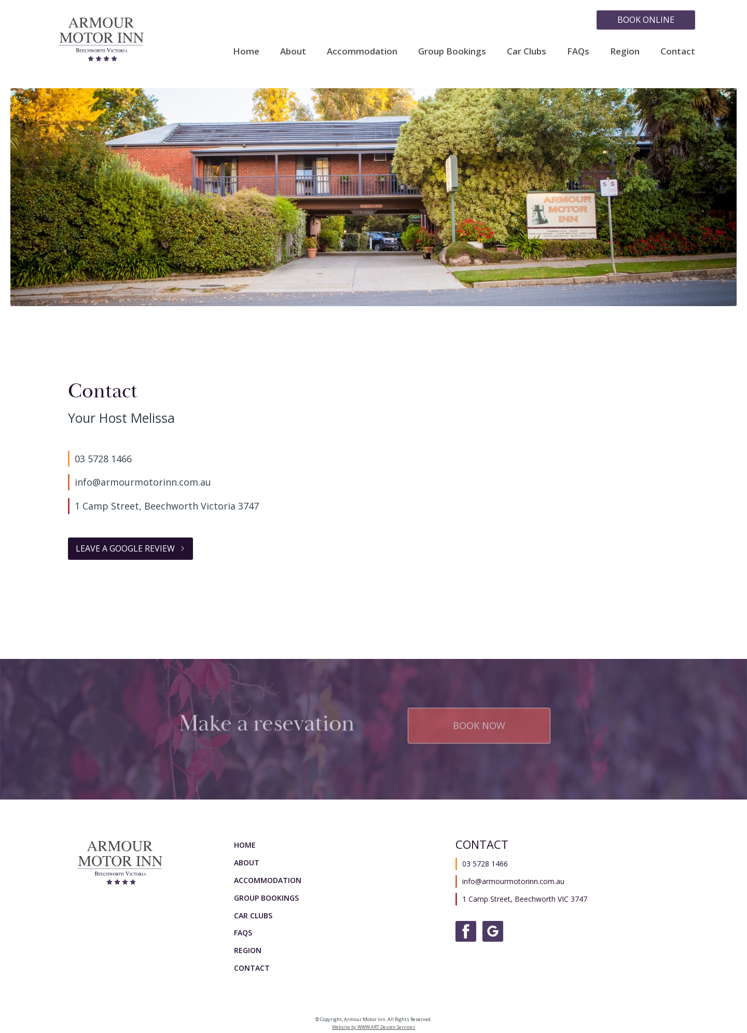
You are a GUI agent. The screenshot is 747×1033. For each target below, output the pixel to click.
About (293, 51)
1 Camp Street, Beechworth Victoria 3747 (167, 506)
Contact (677, 51)
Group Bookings (452, 51)
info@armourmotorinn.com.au (143, 482)
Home (246, 51)
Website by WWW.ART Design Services (373, 1027)
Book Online (645, 19)
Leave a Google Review (125, 548)
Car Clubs (526, 51)
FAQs (578, 51)
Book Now (479, 724)
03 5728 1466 (103, 458)
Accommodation (362, 51)
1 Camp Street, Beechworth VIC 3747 (524, 899)
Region (625, 51)
